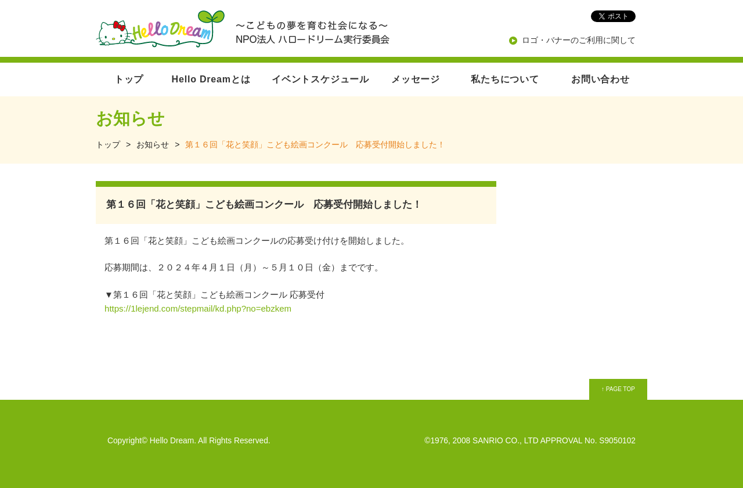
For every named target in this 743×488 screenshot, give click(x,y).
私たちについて (505, 79)
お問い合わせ (600, 79)
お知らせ (152, 144)
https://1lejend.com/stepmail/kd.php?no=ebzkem (197, 308)
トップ (128, 79)
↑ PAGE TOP (618, 389)
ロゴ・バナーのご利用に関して (579, 40)
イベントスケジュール (320, 79)
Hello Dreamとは (211, 79)
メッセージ (415, 79)
